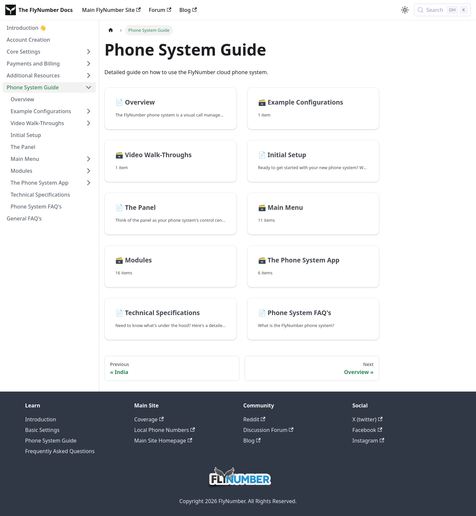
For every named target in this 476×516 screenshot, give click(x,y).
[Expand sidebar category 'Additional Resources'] (88, 75)
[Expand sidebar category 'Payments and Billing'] (88, 63)
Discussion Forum (268, 430)
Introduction (40, 419)
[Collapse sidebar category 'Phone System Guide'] (88, 87)
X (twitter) (367, 419)
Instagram (368, 440)
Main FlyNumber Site (111, 10)
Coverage (149, 419)
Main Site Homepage (163, 440)
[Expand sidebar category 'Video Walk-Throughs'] (88, 123)
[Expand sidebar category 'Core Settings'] (88, 51)
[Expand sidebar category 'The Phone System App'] (88, 182)
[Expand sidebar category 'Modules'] (88, 170)
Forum (160, 10)
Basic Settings (42, 430)
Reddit (254, 419)
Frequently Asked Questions (60, 451)
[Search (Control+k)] (442, 10)
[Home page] (110, 30)
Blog (188, 10)
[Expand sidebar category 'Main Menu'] (88, 159)
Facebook (367, 430)
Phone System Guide (50, 440)
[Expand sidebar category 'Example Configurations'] (88, 111)
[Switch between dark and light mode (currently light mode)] (405, 10)
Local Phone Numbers (164, 430)
